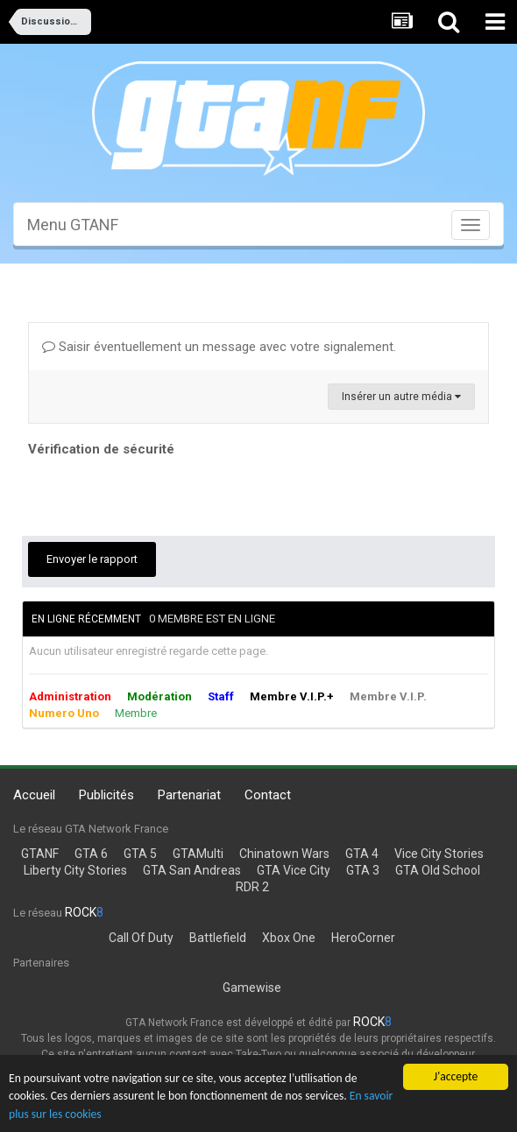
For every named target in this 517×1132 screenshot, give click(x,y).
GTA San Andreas (192, 870)
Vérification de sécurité (101, 449)
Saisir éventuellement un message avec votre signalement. (219, 347)
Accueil (34, 795)
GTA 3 (362, 870)
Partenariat (189, 795)
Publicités (106, 795)
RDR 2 (252, 887)
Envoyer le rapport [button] (92, 559)
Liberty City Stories (75, 870)
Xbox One (288, 938)
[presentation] (161, 495)
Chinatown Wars (284, 854)
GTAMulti (198, 854)
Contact (267, 795)
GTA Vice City (293, 870)
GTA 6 (91, 854)
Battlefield (217, 938)
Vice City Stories (439, 854)
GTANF (40, 854)
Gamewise (252, 988)
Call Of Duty (141, 938)
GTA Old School (437, 870)
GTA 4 (362, 854)
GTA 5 (140, 854)
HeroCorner (363, 938)
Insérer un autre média (401, 396)
